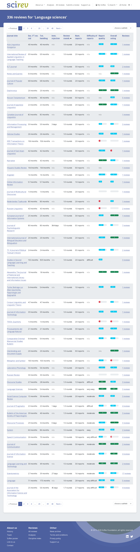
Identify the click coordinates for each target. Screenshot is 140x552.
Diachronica (12, 90)
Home (122, 5)
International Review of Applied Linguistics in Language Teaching (16, 57)
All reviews (60, 5)
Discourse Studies (14, 382)
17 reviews (126, 473)
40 (52, 28)
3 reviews (126, 124)
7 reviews (126, 225)
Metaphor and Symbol (16, 361)
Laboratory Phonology (16, 368)
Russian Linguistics (15, 208)
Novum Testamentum (16, 98)
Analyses (50, 5)
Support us (85, 5)
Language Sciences (15, 389)
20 (39, 28)
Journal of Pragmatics (16, 406)
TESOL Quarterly (14, 322)
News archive (55, 531)
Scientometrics (13, 473)
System (10, 430)
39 (48, 28)
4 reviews (126, 406)
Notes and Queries (14, 74)
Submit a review (72, 5)
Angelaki (10, 175)
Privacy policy (55, 538)
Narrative (11, 160)
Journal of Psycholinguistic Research (13, 228)
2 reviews (126, 66)
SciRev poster (12, 538)
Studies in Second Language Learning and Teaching (17, 262)
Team (9, 535)
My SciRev (101, 5)
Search (111, 5)
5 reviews (126, 98)
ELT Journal (12, 66)
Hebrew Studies (13, 134)
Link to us (11, 542)
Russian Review (13, 375)
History (10, 531)
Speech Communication (16, 437)
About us (39, 5)
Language (11, 480)
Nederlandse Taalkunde (17, 201)
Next (58, 28)
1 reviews (126, 44)
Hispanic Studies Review (17, 168)
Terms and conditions (59, 535)
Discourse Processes (15, 423)
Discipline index (34, 538)
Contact (10, 545)
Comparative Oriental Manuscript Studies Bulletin (16, 341)
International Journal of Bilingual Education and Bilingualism (16, 240)
